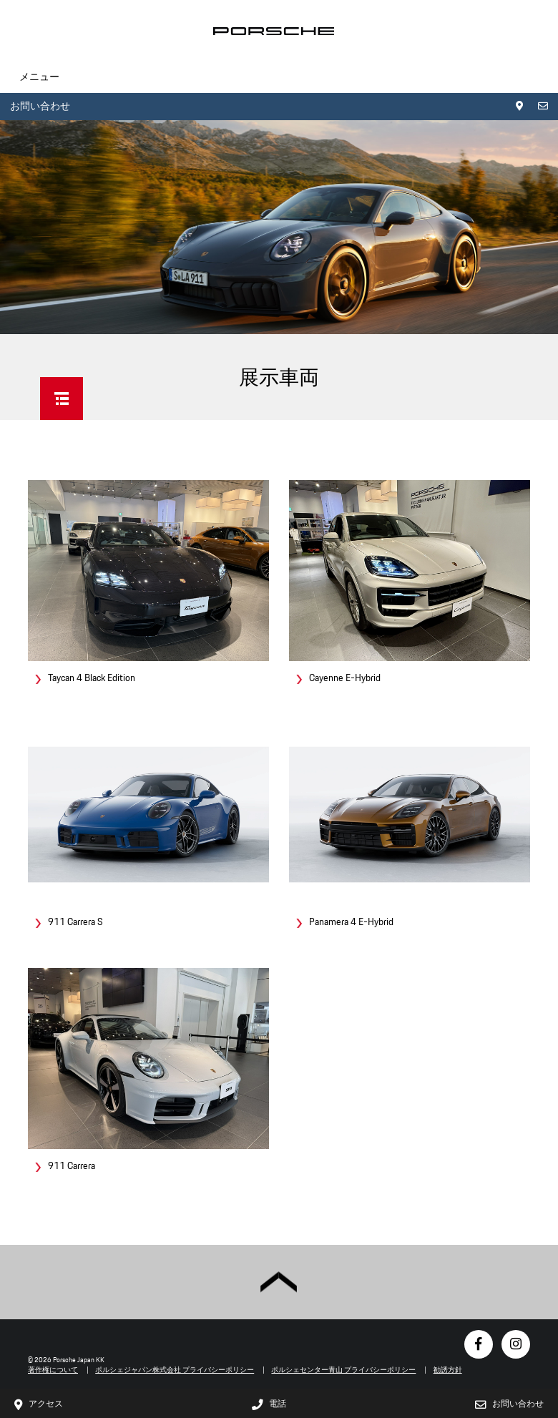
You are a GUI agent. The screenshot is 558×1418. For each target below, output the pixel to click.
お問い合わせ (40, 106)
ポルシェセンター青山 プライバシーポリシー (343, 1369)
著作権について (53, 1369)
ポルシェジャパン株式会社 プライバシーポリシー (174, 1369)
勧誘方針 (448, 1369)
